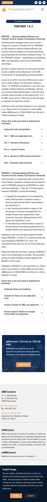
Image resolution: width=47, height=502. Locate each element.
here (36, 456)
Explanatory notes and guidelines (17, 131)
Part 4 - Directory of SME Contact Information (22, 158)
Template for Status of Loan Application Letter (20, 299)
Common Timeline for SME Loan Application (21, 307)
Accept (16, 496)
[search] (43, 2)
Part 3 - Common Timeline (14, 151)
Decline (31, 496)
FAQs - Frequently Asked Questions (18, 165)
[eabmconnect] (7, 2)
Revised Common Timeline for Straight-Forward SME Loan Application (19, 315)
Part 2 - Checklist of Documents (16, 145)
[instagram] (39, 2)
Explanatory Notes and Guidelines (17, 291)
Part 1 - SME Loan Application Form (18, 138)
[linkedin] (35, 2)
